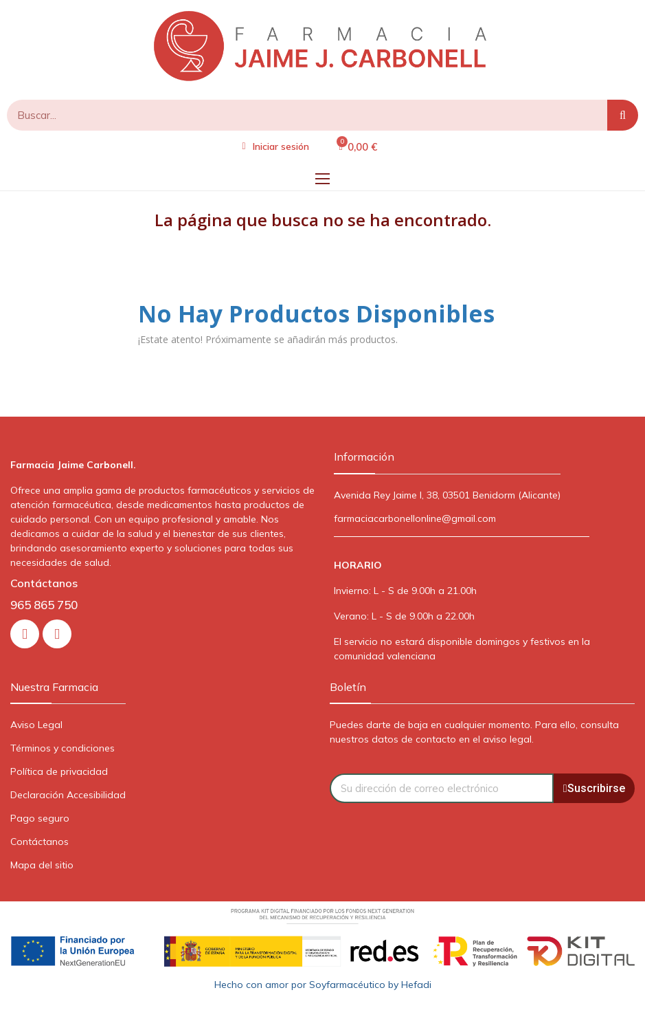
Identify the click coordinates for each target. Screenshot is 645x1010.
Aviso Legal (36, 724)
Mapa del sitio (41, 865)
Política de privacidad (59, 771)
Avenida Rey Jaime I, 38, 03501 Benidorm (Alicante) (447, 495)
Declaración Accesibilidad (68, 795)
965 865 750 (44, 604)
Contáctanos (39, 841)
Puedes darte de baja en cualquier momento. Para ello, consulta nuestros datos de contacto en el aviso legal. (474, 731)
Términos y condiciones (62, 748)
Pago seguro (39, 818)
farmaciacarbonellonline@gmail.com (415, 518)
